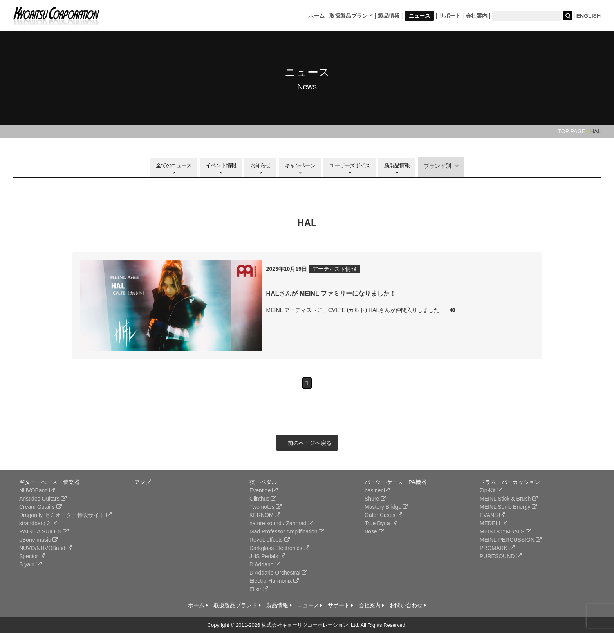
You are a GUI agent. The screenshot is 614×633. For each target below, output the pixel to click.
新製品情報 (397, 168)
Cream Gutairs (40, 507)
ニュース (419, 16)
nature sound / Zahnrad (281, 523)
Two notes (265, 507)
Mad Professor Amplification (286, 531)
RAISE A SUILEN (44, 531)
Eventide (263, 490)
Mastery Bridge (386, 507)
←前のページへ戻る (307, 443)
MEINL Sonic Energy (508, 507)
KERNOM (264, 515)
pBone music (38, 540)
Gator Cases (383, 515)
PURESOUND (501, 556)
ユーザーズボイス (349, 168)
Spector (32, 556)
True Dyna (381, 523)
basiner (377, 490)
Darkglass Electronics (279, 548)
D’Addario (264, 564)
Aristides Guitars (43, 498)
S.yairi (30, 564)
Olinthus (262, 498)
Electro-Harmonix (274, 581)
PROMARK (497, 548)
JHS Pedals (267, 556)
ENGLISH (588, 16)
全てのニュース (173, 168)
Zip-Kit (491, 490)
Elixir (258, 589)
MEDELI (493, 523)
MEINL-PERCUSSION (511, 540)
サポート (450, 16)
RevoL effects (269, 540)
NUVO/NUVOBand (45, 548)
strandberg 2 (38, 523)
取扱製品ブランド (351, 16)
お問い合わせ (408, 605)
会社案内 (477, 16)
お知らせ (260, 168)
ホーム (316, 16)
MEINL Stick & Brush (509, 498)
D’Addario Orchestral (278, 573)
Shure (375, 498)
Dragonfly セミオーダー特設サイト (65, 515)
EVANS (492, 515)
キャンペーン (300, 168)
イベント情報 (221, 168)
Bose (374, 531)
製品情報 (389, 16)
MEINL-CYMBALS (505, 531)
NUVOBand (37, 490)
